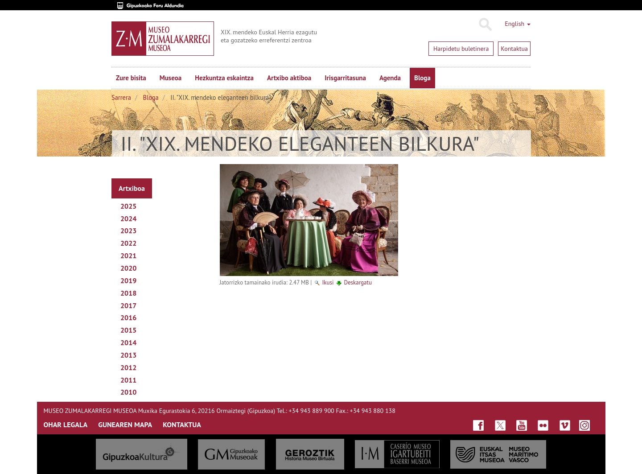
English (518, 24)
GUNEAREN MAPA (125, 424)
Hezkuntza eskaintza (224, 78)
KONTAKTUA (182, 424)
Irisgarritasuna (345, 78)
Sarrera (121, 97)
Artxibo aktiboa (289, 78)
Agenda (390, 78)
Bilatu (485, 24)
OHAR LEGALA (66, 424)
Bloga (422, 78)
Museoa (170, 78)
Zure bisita (131, 78)
